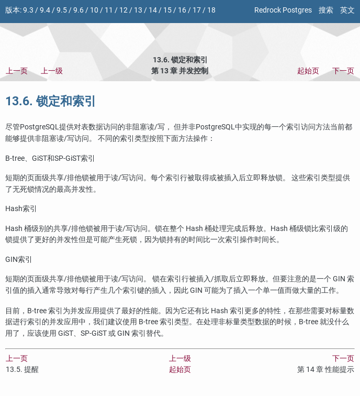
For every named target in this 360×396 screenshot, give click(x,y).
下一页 (343, 71)
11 (109, 10)
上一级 (52, 71)
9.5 (62, 10)
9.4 (45, 10)
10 (94, 10)
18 (211, 10)
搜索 (326, 10)
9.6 (78, 10)
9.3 (28, 10)
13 (138, 10)
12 (123, 10)
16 (182, 10)
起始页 (308, 71)
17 (197, 10)
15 (167, 10)
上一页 (17, 71)
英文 (347, 10)
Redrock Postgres (283, 10)
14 (153, 10)
